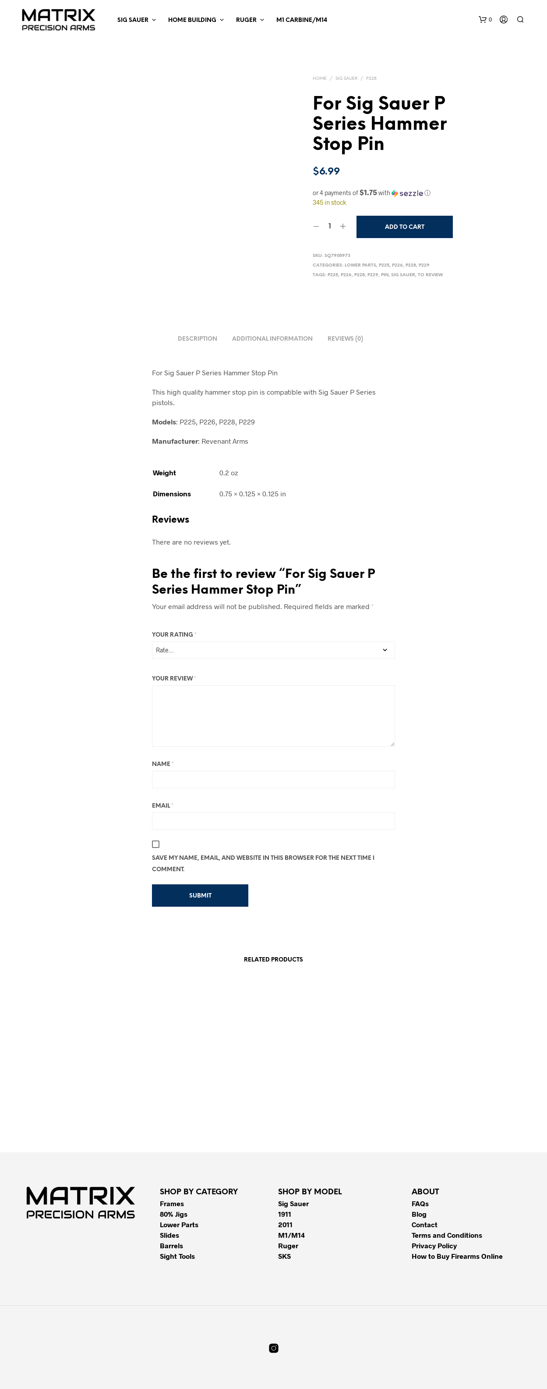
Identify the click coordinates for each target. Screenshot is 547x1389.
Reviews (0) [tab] (345, 339)
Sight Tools (177, 1256)
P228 (371, 78)
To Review (430, 275)
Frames (172, 1203)
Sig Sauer (132, 20)
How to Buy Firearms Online (457, 1256)
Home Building (192, 20)
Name (163, 764)
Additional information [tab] (272, 339)
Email (162, 806)
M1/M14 (291, 1235)
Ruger (246, 20)
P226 (397, 265)
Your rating (174, 635)
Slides (169, 1235)
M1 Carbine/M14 (301, 20)
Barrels (171, 1245)
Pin (384, 275)
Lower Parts (360, 265)
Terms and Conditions (447, 1235)
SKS (284, 1256)
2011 (285, 1224)
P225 (384, 265)
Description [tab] (197, 339)
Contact (425, 1224)
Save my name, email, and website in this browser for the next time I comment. (263, 864)
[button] (485, 19)
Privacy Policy (434, 1245)
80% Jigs (173, 1214)
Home (320, 78)
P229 (424, 265)
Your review (174, 679)
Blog (419, 1214)
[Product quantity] (329, 227)
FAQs (420, 1203)
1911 (284, 1214)
